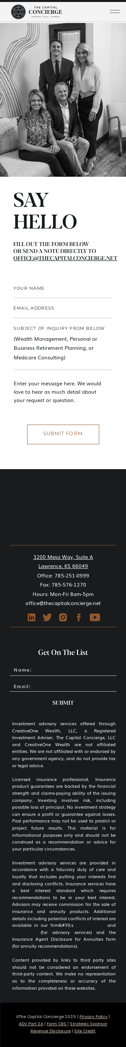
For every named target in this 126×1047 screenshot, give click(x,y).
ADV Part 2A (90, 925)
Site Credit (85, 1031)
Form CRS (24, 932)
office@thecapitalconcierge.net (65, 258)
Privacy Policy (93, 1017)
